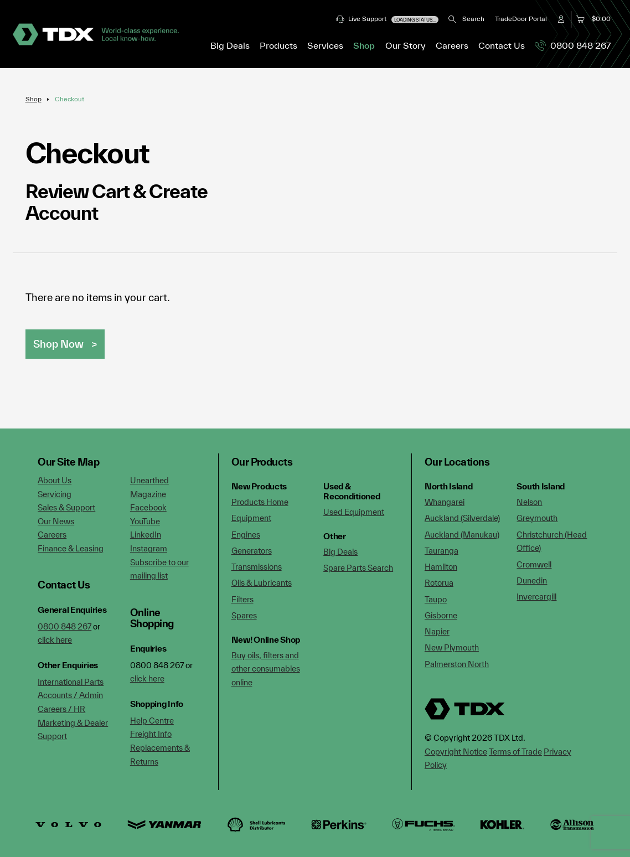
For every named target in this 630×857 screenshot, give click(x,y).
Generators (251, 550)
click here (55, 639)
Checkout (69, 98)
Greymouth (537, 518)
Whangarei (444, 502)
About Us (54, 480)
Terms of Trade (515, 751)
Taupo (436, 599)
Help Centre (152, 720)
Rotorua (439, 582)
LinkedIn (145, 534)
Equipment (251, 518)
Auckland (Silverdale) (462, 518)
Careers (452, 45)
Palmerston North (457, 664)
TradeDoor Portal (521, 18)
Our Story (405, 45)
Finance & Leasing (71, 548)
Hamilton (441, 566)
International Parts (71, 681)
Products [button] (278, 45)
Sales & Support (66, 507)
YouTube (145, 521)
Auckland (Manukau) (462, 534)
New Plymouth (452, 647)
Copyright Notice (456, 751)
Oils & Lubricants (261, 582)
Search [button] (466, 18)
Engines (245, 534)
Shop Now (58, 344)
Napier (437, 631)
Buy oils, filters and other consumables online (265, 669)
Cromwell (534, 564)
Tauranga (441, 550)
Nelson (529, 502)
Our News (56, 521)
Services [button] (325, 45)
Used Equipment (353, 512)
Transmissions (256, 566)
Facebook (148, 507)
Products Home (259, 502)
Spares (244, 615)
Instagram (148, 548)
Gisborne (441, 615)
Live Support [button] (387, 19)
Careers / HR (61, 709)
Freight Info (151, 734)
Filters (242, 599)
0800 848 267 (573, 45)
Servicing (54, 494)
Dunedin (532, 580)
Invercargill (536, 596)
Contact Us (501, 45)
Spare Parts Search (358, 567)
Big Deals (230, 45)
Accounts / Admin (70, 695)
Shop (364, 45)
